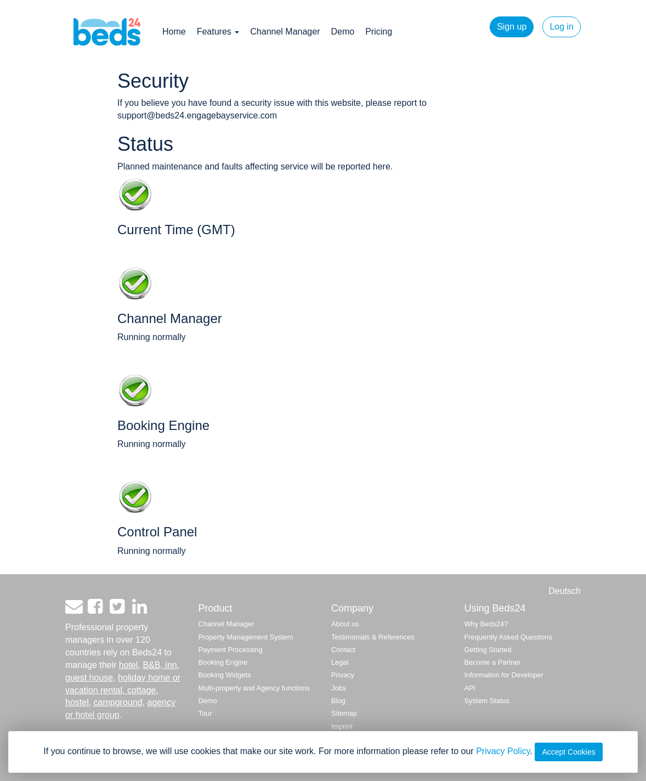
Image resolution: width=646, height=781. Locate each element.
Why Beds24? (486, 624)
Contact (343, 650)
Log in (561, 26)
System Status (487, 701)
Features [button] (218, 31)
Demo (342, 31)
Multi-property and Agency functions (254, 688)
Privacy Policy (503, 751)
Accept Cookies (568, 752)
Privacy (342, 675)
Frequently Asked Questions (508, 637)
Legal (339, 662)
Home (174, 31)
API (470, 688)
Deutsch (564, 591)
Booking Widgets (225, 675)
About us (345, 624)
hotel (128, 665)
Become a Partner (492, 662)
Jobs (338, 688)
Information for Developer (503, 675)
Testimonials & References (373, 637)
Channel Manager (285, 31)
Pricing (378, 31)
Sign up (511, 26)
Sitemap (344, 713)
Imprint (342, 726)
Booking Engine (223, 662)
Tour (205, 713)
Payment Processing (231, 650)
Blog (338, 701)
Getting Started (488, 650)
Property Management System (246, 637)
